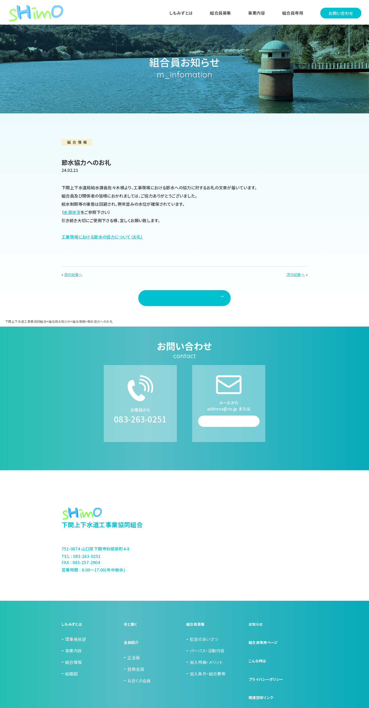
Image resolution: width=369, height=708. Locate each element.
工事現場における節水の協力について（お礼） (102, 237)
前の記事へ (73, 274)
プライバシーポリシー (268, 680)
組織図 (71, 691)
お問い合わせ (338, 14)
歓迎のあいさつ (204, 657)
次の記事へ (295, 274)
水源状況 (72, 212)
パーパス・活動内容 (207, 668)
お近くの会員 (139, 691)
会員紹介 (132, 657)
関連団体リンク (263, 691)
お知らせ (256, 645)
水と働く (131, 645)
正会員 (133, 668)
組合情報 (73, 680)
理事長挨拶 (75, 657)
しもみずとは (178, 14)
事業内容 (253, 14)
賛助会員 (135, 680)
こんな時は (259, 668)
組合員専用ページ (265, 657)
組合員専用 (290, 14)
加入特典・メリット (206, 680)
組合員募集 (217, 14)
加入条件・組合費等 (208, 691)
